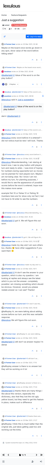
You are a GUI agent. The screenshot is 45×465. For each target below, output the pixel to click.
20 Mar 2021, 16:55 (30, 338)
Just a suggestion (26, 99)
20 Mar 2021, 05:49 (26, 71)
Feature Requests (19, 25)
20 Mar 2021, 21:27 (30, 420)
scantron (7, 96)
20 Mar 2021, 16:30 (30, 308)
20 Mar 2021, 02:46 (30, 44)
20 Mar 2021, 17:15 (30, 363)
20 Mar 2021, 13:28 (30, 159)
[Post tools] (41, 60)
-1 (36, 375)
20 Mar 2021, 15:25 (26, 217)
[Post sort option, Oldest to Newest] (5, 36)
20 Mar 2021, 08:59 (26, 96)
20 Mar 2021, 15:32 (30, 241)
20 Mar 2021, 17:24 (30, 387)
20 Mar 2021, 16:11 (29, 269)
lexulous (7, 71)
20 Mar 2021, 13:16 (30, 134)
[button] (3, 461)
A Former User (9, 44)
